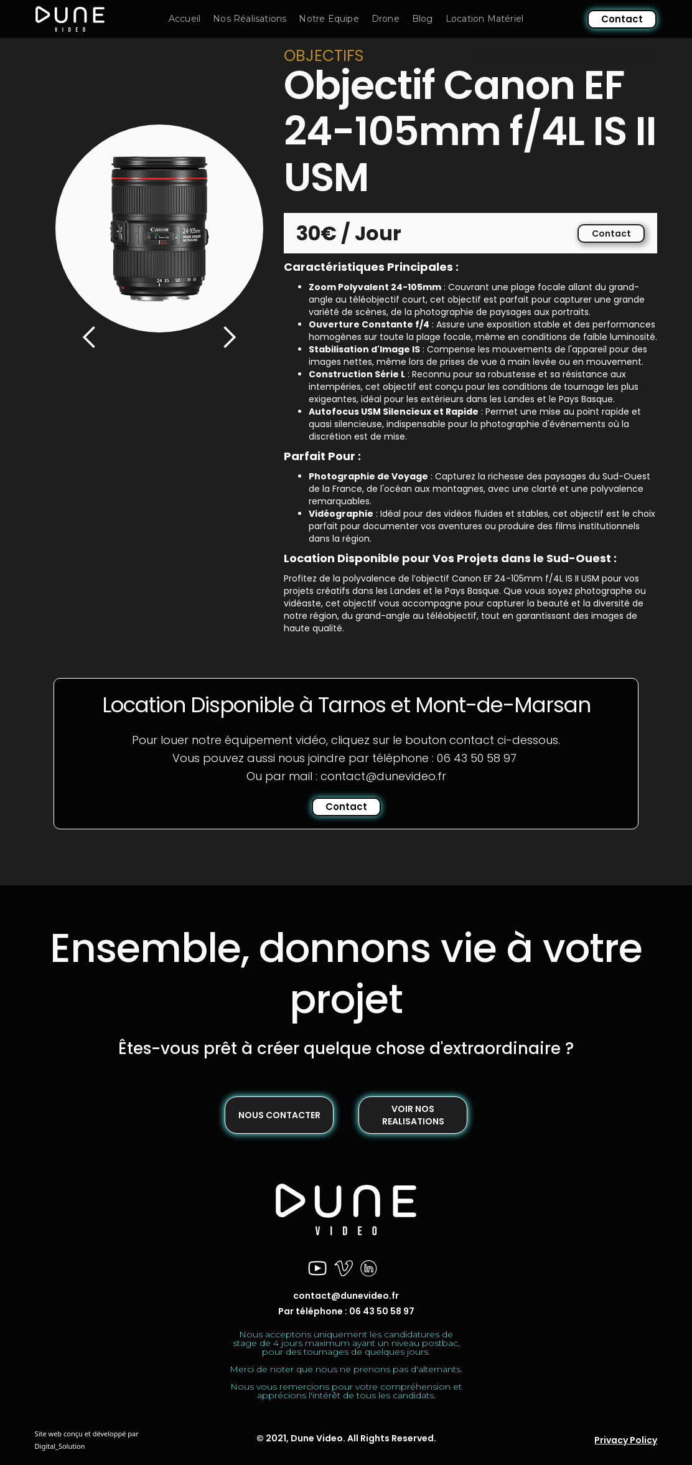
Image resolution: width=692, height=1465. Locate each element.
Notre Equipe (328, 18)
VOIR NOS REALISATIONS (413, 1115)
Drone (386, 18)
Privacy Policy (625, 1440)
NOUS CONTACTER (279, 1115)
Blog (422, 18)
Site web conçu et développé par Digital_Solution (87, 1440)
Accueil (184, 18)
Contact (622, 19)
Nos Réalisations (249, 18)
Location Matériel (484, 18)
